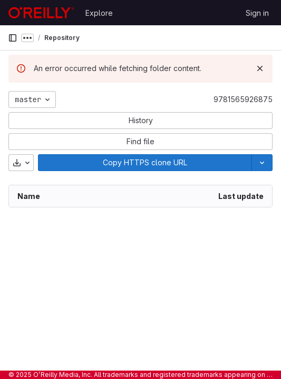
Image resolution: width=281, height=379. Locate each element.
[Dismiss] (260, 68)
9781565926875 (243, 99)
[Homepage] (41, 12)
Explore (99, 12)
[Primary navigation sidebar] (12, 37)
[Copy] (144, 162)
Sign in (257, 12)
